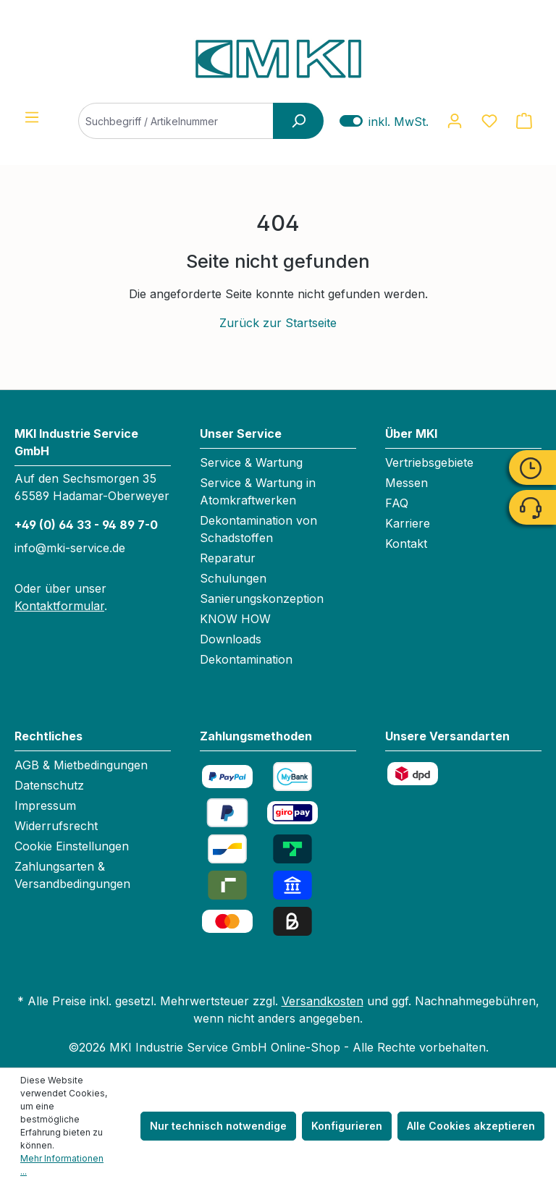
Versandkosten (322, 1001)
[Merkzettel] (489, 120)
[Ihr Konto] (454, 120)
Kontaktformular (59, 606)
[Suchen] (298, 121)
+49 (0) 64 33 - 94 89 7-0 (86, 524)
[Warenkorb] (524, 120)
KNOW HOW (235, 619)
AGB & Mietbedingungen (81, 765)
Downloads (230, 639)
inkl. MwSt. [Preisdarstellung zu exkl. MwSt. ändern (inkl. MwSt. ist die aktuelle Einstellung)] (384, 121)
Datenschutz (49, 785)
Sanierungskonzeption (262, 598)
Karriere (407, 523)
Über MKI (411, 433)
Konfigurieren (346, 1126)
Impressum (45, 805)
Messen (406, 482)
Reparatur (228, 558)
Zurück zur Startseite (278, 323)
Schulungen (233, 578)
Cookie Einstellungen (71, 846)
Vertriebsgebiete (429, 462)
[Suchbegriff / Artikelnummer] (190, 121)
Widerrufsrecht (56, 826)
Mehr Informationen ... (62, 1165)
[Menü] (31, 117)
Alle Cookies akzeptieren (471, 1126)
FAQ (396, 503)
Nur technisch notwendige (218, 1126)
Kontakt (406, 543)
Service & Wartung (251, 462)
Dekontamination (246, 659)
